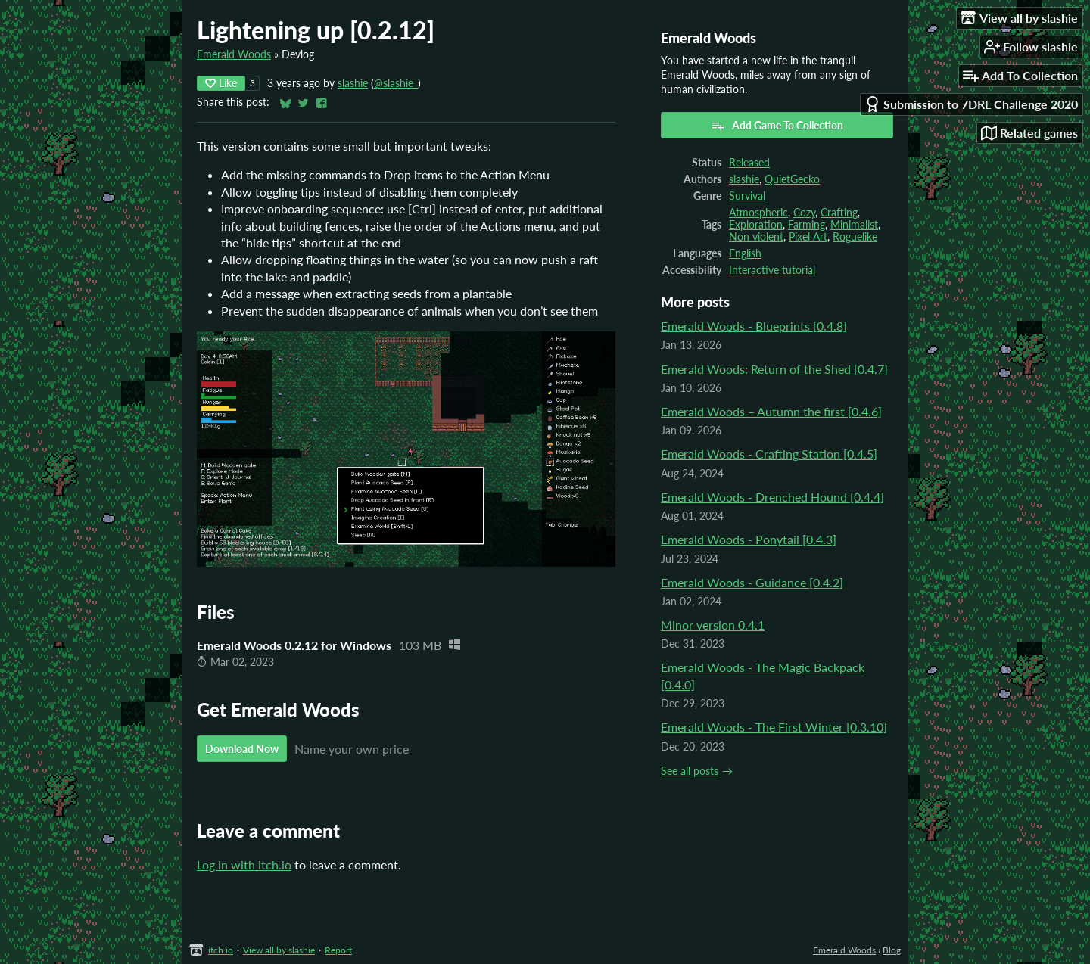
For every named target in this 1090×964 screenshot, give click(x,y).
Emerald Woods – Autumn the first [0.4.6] (771, 411)
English (745, 253)
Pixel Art (808, 237)
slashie (353, 83)
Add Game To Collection (777, 125)
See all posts (689, 771)
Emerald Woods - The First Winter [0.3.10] (774, 727)
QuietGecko (792, 179)
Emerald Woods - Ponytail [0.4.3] (748, 539)
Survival (747, 196)
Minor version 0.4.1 (713, 624)
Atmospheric (758, 213)
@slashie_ (396, 83)
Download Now (242, 748)
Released (749, 163)
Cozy (804, 213)
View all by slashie (279, 950)
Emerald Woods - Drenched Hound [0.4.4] (772, 497)
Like (221, 82)
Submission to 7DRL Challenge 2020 (971, 104)
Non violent (756, 237)
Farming (806, 225)
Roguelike (855, 237)
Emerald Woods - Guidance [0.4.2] (752, 582)
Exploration (756, 225)
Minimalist (854, 225)
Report (338, 950)
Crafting (839, 213)
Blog (892, 950)
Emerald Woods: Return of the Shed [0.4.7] (774, 369)
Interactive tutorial (772, 270)
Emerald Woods (234, 54)
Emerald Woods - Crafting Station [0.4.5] (769, 453)
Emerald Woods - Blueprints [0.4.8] (754, 326)
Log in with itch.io (244, 864)
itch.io (220, 950)
